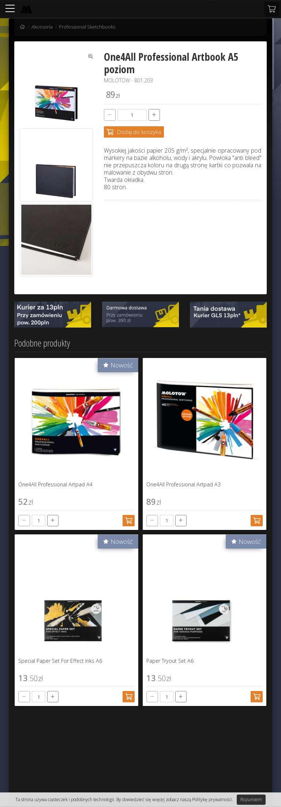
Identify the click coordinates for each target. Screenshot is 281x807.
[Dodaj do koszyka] (134, 132)
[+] (154, 114)
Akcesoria (42, 26)
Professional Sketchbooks (87, 26)
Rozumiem (251, 799)
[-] (110, 114)
